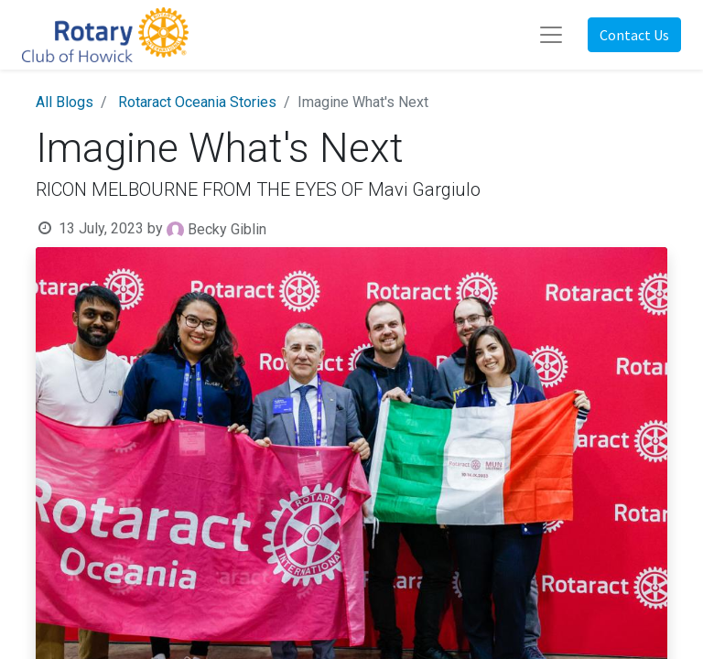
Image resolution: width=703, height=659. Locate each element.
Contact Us (634, 35)
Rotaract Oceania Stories (197, 102)
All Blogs (64, 102)
